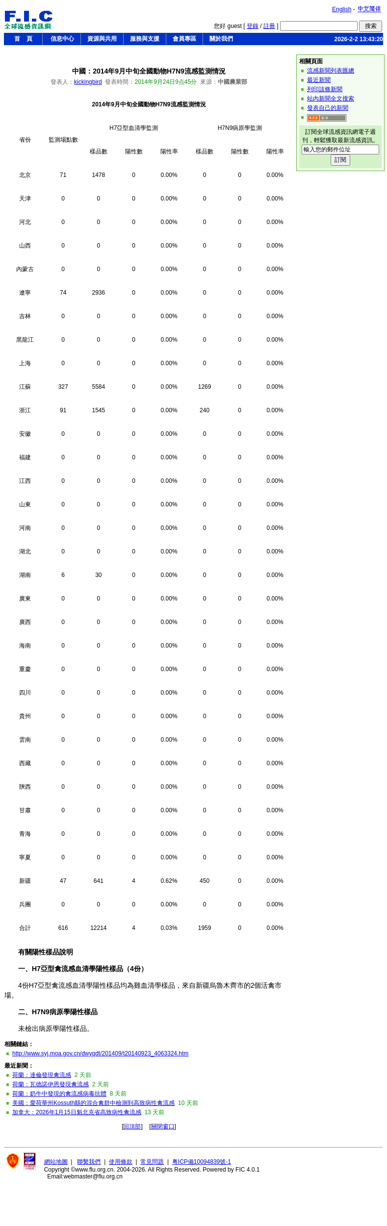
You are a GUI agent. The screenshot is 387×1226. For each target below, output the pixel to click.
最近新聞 (319, 79)
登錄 (252, 26)
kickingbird (88, 81)
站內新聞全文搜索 (330, 98)
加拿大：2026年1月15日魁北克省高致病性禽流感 (76, 1112)
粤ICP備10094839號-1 (201, 1161)
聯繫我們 (89, 1161)
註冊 (269, 26)
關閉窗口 (163, 1126)
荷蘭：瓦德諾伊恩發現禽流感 (50, 1084)
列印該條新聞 (324, 89)
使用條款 (120, 1161)
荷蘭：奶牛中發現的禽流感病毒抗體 (59, 1093)
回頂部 (132, 1126)
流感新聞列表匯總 (330, 70)
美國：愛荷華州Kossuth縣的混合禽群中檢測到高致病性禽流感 (93, 1103)
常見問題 (152, 1161)
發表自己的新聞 (327, 107)
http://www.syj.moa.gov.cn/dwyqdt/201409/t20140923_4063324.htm (100, 1053)
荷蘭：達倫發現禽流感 (41, 1075)
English (341, 9)
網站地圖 (56, 1161)
